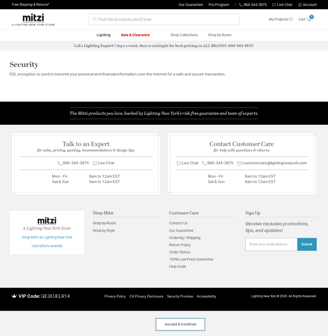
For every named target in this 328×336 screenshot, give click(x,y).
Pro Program (219, 5)
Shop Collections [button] (184, 35)
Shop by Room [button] (219, 35)
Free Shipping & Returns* (30, 4)
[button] (307, 5)
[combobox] (164, 19)
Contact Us (178, 223)
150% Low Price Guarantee (191, 259)
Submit (306, 244)
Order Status (179, 252)
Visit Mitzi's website (47, 246)
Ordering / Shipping (184, 238)
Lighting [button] (104, 35)
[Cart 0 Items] (308, 19)
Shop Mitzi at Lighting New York (47, 237)
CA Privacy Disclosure (146, 296)
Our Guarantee (191, 5)
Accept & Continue (180, 324)
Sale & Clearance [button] (135, 35)
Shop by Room (104, 223)
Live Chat (282, 5)
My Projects (281, 19)
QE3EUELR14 (55, 296)
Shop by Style (104, 231)
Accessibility (206, 296)
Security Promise (180, 296)
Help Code (177, 266)
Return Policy (180, 245)
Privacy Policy (115, 296)
